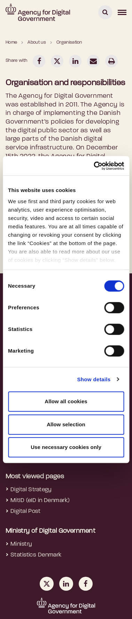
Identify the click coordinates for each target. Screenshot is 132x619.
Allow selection (66, 424)
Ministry (21, 544)
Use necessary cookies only (66, 447)
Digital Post (25, 511)
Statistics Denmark (36, 555)
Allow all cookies (66, 401)
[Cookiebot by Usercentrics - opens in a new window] (94, 165)
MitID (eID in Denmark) (40, 500)
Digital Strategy (31, 490)
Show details (93, 379)
